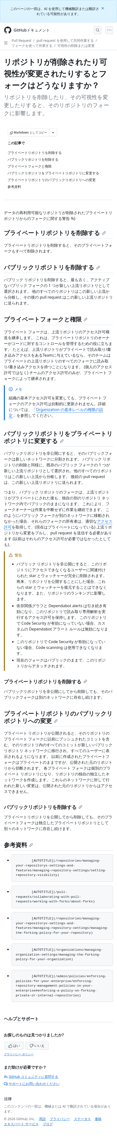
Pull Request (21, 40)
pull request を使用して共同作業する (65, 40)
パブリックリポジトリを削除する (52, 267)
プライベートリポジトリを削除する (55, 233)
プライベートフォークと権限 (45, 319)
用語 (42, 1119)
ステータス (82, 1119)
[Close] (103, 8)
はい (14, 1045)
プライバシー (60, 1119)
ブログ (48, 1124)
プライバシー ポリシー (19, 1054)
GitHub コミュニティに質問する (31, 1076)
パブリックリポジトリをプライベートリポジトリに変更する (58, 437)
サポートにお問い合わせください (32, 1083)
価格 (98, 1119)
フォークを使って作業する (32, 45)
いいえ (37, 1045)
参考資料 (18, 845)
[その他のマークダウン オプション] (53, 132)
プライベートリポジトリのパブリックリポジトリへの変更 (58, 717)
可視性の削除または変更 (76, 45)
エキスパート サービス (21, 1124)
